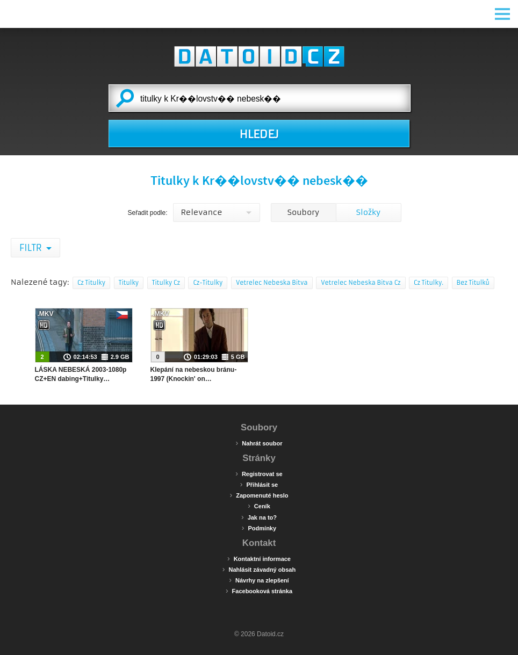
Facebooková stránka (259, 590)
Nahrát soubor (259, 442)
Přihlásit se (259, 484)
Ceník (259, 505)
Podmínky (259, 527)
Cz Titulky (91, 282)
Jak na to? (259, 517)
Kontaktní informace (259, 558)
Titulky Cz (166, 282)
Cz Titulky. (428, 282)
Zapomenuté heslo (259, 495)
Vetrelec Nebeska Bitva (272, 282)
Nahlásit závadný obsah (259, 569)
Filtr (31, 247)
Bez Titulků (473, 282)
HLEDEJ (258, 134)
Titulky (129, 282)
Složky (368, 212)
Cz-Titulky (207, 282)
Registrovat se (258, 473)
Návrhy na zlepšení (259, 579)
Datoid (259, 56)
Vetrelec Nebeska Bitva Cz (360, 282)
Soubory (303, 212)
